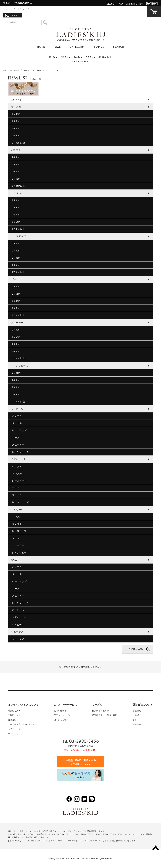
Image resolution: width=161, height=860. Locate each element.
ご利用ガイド (14, 715)
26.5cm (90, 57)
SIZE (58, 47)
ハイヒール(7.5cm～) (33, 70)
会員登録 (12, 720)
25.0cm (53, 57)
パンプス (17, 416)
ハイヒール (18, 624)
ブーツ (15, 437)
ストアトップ (9, 9)
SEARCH (118, 47)
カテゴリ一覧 (14, 729)
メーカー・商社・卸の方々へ (21, 724)
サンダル (17, 423)
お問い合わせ (60, 711)
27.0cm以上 (18, 142)
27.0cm (105, 57)
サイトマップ (23, 9)
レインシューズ (20, 452)
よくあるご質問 (61, 720)
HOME (41, 47)
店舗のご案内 (14, 711)
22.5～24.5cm (80, 61)
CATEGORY (77, 47)
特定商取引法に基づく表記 (104, 715)
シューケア (18, 639)
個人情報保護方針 (100, 711)
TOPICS (99, 47)
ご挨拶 (136, 715)
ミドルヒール (19, 617)
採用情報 (137, 724)
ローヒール (18, 610)
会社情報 (137, 711)
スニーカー (18, 444)
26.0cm (78, 57)
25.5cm (65, 57)
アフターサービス (62, 715)
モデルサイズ (16, 70)
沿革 (135, 720)
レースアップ (19, 430)
